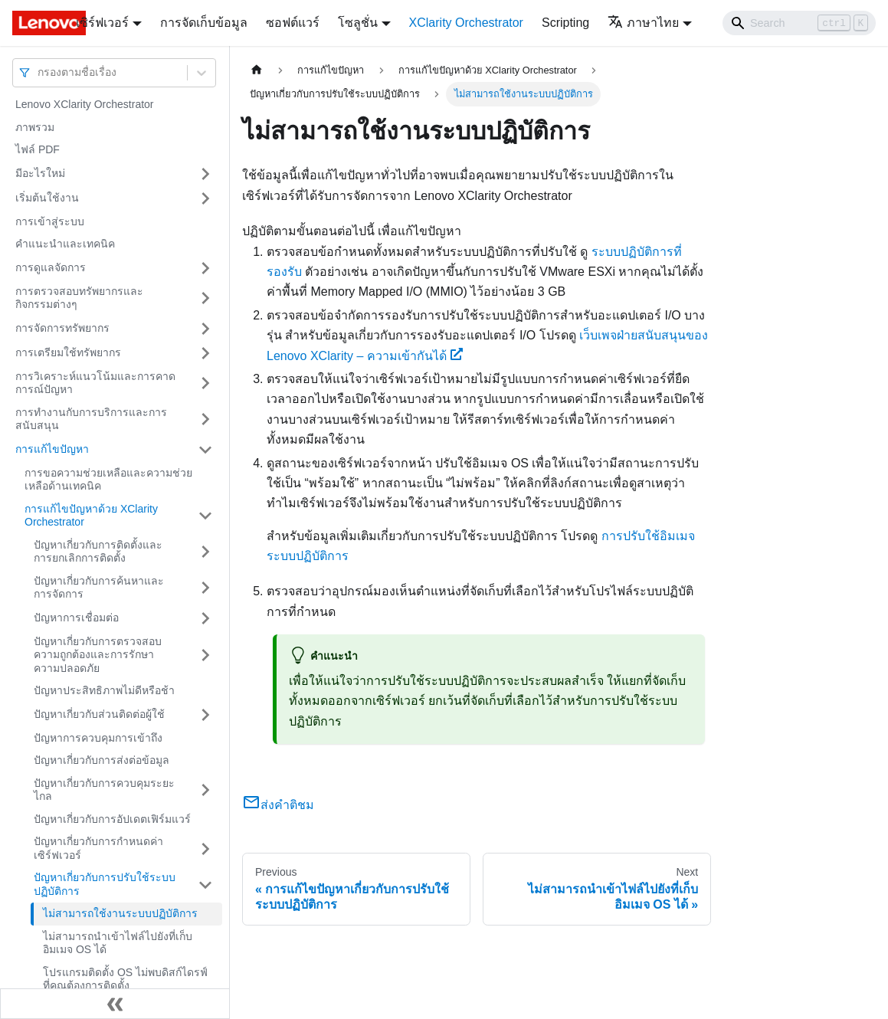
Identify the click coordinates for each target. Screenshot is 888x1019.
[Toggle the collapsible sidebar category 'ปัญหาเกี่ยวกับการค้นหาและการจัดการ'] (205, 588)
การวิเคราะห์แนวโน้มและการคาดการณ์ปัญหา (95, 383)
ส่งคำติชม (278, 804)
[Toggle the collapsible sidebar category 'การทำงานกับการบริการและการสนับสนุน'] (205, 419)
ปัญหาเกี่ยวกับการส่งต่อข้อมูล (101, 760)
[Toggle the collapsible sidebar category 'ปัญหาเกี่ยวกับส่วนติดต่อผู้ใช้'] (205, 715)
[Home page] (256, 70)
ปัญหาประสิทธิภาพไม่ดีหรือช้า (104, 690)
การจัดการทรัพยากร (62, 328)
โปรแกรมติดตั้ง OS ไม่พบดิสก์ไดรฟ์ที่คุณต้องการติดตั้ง (125, 979)
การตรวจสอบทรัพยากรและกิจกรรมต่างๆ (79, 298)
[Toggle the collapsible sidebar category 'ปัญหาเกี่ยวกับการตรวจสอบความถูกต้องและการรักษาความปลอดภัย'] (205, 655)
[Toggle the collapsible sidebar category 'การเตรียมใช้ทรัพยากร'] (205, 353)
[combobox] (39, 72)
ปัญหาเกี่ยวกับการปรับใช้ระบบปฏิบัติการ (104, 884)
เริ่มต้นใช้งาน (47, 198)
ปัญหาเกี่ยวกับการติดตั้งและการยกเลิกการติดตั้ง (98, 552)
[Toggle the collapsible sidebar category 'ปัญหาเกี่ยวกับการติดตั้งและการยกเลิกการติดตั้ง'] (205, 552)
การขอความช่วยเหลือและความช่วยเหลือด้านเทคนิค (108, 480)
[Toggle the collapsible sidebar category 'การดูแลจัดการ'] (205, 268)
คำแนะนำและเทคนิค (65, 244)
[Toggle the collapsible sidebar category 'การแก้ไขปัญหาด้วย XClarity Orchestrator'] (205, 516)
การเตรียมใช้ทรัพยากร (68, 352)
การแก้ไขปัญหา (52, 449)
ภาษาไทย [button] (643, 22)
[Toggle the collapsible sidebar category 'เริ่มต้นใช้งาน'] (205, 198)
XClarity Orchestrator (466, 22)
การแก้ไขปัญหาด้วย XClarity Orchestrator (91, 516)
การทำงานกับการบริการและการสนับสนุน (91, 419)
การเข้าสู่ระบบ (49, 221)
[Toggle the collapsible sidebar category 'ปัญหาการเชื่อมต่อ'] (205, 618)
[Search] (799, 23)
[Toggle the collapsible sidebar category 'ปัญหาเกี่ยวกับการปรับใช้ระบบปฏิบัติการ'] (205, 885)
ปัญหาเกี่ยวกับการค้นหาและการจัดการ (99, 588)
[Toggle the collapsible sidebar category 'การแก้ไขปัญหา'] (205, 449)
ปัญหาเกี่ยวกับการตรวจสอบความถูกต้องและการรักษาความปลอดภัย (98, 654)
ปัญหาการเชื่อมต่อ (76, 617)
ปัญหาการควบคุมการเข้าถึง (98, 738)
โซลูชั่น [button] (358, 22)
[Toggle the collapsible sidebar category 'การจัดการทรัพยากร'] (205, 328)
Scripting (565, 22)
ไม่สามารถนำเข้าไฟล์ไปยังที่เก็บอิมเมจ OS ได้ (117, 943)
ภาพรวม (34, 127)
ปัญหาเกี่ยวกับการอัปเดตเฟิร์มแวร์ (112, 819)
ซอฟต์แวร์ (292, 22)
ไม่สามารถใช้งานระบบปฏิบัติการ (120, 913)
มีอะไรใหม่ (40, 173)
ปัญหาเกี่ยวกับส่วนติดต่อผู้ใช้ (99, 714)
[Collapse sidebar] (115, 1003)
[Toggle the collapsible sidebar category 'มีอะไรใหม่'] (205, 174)
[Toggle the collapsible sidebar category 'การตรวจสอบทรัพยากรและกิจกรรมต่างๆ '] (205, 298)
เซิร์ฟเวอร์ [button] (102, 22)
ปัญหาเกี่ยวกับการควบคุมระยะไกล (104, 790)
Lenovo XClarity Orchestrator (84, 104)
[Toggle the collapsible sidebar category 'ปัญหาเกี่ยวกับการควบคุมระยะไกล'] (205, 790)
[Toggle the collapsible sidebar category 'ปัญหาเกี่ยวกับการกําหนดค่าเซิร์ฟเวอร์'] (205, 849)
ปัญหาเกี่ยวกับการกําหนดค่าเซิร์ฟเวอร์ (98, 848)
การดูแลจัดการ (50, 267)
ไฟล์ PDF (37, 149)
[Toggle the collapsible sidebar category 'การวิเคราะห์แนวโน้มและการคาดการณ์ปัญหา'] (205, 383)
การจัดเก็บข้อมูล (203, 22)
